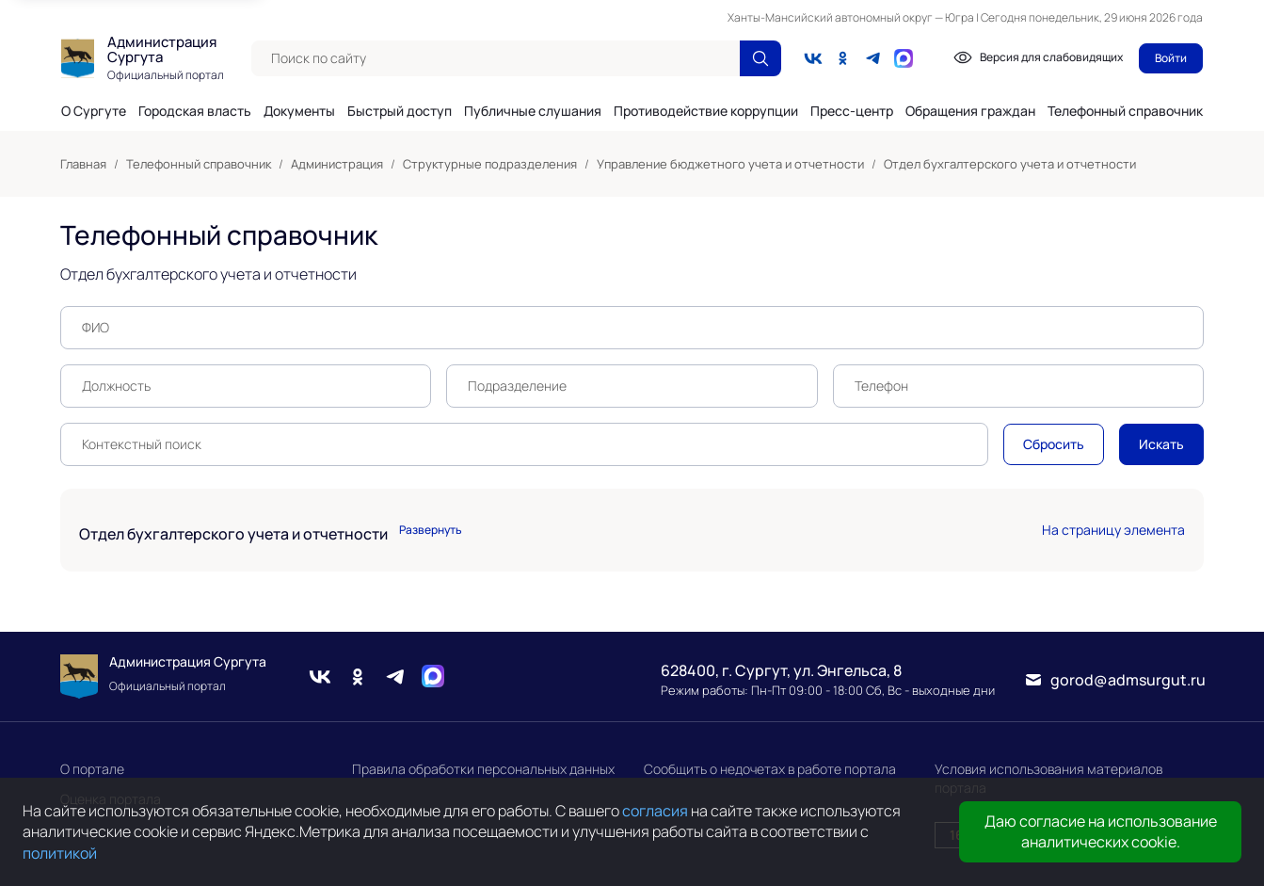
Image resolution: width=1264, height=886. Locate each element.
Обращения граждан (970, 111)
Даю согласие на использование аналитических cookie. (1100, 832)
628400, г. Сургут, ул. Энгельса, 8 (781, 670)
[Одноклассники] (843, 58)
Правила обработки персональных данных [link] (483, 769)
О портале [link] (92, 769)
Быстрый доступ (399, 111)
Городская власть (194, 111)
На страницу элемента (1113, 530)
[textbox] (495, 58)
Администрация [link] (337, 163)
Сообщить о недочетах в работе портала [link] (770, 769)
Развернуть (430, 530)
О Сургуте (93, 111)
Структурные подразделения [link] (490, 163)
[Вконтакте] (813, 58)
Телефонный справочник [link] (198, 163)
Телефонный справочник (1125, 111)
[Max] (433, 676)
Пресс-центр (851, 111)
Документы (299, 111)
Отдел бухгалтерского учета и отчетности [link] (1010, 163)
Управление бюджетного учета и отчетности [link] (730, 163)
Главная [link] (83, 163)
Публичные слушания (532, 111)
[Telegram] (873, 58)
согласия (655, 810)
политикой (60, 853)
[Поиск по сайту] (760, 58)
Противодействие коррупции (706, 111)
